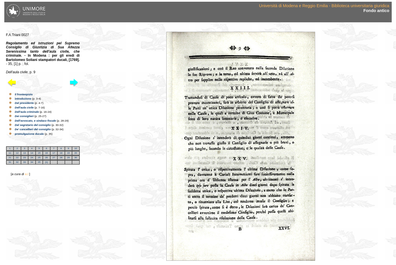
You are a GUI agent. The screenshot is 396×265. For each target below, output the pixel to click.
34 (32, 162)
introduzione (23, 98)
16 (46, 153)
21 (10, 157)
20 (75, 153)
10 (75, 148)
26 (46, 157)
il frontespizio (24, 94)
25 (39, 157)
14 (32, 153)
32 (17, 162)
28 (61, 157)
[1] (46, 162)
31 (10, 162)
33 (24, 162)
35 (39, 162)
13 (24, 153)
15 (39, 153)
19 (68, 153)
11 (10, 153)
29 (68, 157)
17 (53, 153)
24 (32, 157)
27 (53, 157)
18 (61, 153)
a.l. (27, 174)
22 (17, 157)
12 (17, 153)
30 (75, 157)
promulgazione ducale (29, 133)
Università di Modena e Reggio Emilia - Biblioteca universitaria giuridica (324, 5)
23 (24, 157)
